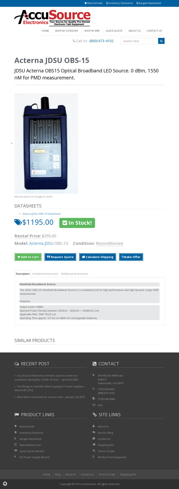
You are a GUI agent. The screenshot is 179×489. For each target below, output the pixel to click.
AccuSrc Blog (105, 432)
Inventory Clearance (119, 3)
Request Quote (60, 257)
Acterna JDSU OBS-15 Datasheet (41, 214)
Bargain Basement (149, 3)
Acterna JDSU (41, 243)
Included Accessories (45, 273)
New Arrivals (93, 3)
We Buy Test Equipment (112, 457)
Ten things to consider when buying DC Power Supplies (50, 386)
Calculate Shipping (97, 257)
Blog (57, 474)
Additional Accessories (74, 273)
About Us (134, 30)
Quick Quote (114, 30)
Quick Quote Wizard (32, 451)
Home (45, 30)
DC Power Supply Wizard (35, 457)
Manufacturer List (30, 445)
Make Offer (131, 257)
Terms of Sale (106, 451)
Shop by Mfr (92, 30)
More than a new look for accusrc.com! (40, 397)
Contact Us (154, 30)
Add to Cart (28, 257)
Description (23, 273)
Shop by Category (66, 30)
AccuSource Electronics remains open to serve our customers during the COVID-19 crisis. (46, 377)
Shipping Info (106, 445)
